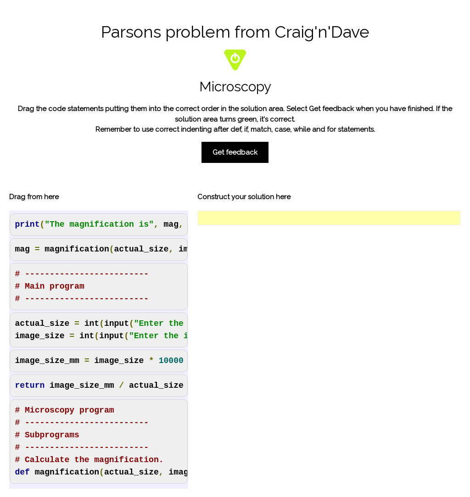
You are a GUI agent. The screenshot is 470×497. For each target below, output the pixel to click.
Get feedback (235, 152)
